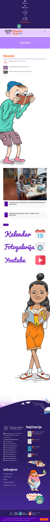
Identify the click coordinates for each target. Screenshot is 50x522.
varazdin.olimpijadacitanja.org (11, 460)
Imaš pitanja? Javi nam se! (9, 485)
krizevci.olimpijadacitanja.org (10, 443)
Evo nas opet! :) (25, 22)
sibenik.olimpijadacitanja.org (10, 447)
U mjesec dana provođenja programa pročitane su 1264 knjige (27, 203)
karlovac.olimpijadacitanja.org (11, 452)
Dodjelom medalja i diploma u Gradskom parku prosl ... (20, 71)
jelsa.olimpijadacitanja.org (10, 449)
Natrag (6, 224)
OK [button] (44, 519)
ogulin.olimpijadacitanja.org (10, 458)
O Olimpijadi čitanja (8, 474)
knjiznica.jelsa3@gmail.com (11, 439)
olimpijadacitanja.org (9, 441)
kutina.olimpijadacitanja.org (10, 456)
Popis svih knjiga (7, 476)
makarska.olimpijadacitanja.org (11, 445)
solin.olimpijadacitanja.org (10, 454)
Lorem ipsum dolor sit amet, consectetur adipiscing (24, 214)
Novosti (5, 479)
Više (4, 75)
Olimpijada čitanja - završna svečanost (17, 61)
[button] (24, 520)
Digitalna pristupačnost (8, 482)
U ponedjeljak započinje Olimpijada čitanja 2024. (19, 66)
